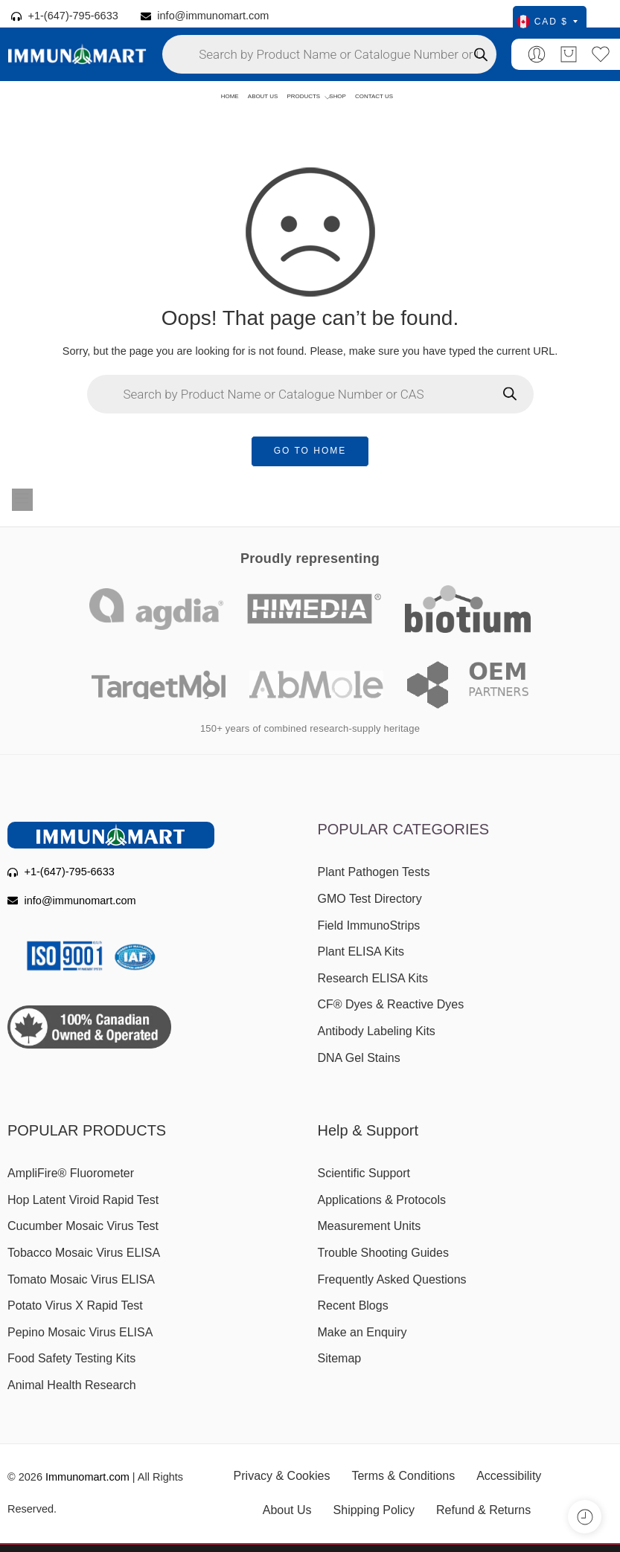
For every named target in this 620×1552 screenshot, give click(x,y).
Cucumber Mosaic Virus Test (83, 1226)
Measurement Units (369, 1226)
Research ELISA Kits (373, 978)
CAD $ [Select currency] (547, 21)
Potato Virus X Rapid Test (75, 1305)
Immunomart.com (87, 1477)
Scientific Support (364, 1173)
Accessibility (508, 1475)
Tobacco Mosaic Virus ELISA (83, 1252)
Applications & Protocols (382, 1200)
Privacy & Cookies (282, 1475)
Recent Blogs (353, 1305)
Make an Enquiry (362, 1332)
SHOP (337, 96)
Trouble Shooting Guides (383, 1252)
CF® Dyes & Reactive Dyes (391, 1004)
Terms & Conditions (403, 1475)
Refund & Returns (483, 1510)
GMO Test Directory (370, 898)
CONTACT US (374, 96)
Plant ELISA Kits (361, 951)
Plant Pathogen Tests (374, 872)
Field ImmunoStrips (369, 925)
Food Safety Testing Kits (71, 1358)
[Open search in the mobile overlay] (329, 54)
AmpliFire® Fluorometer (70, 1173)
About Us (287, 1510)
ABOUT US (263, 96)
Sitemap (340, 1358)
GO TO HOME (310, 450)
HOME (230, 96)
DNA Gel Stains (359, 1058)
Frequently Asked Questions (392, 1279)
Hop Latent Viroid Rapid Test (83, 1200)
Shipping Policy (374, 1510)
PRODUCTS (304, 97)
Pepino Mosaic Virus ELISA (80, 1332)
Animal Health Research (71, 1385)
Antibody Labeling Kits (376, 1031)
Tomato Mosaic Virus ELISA (81, 1279)
